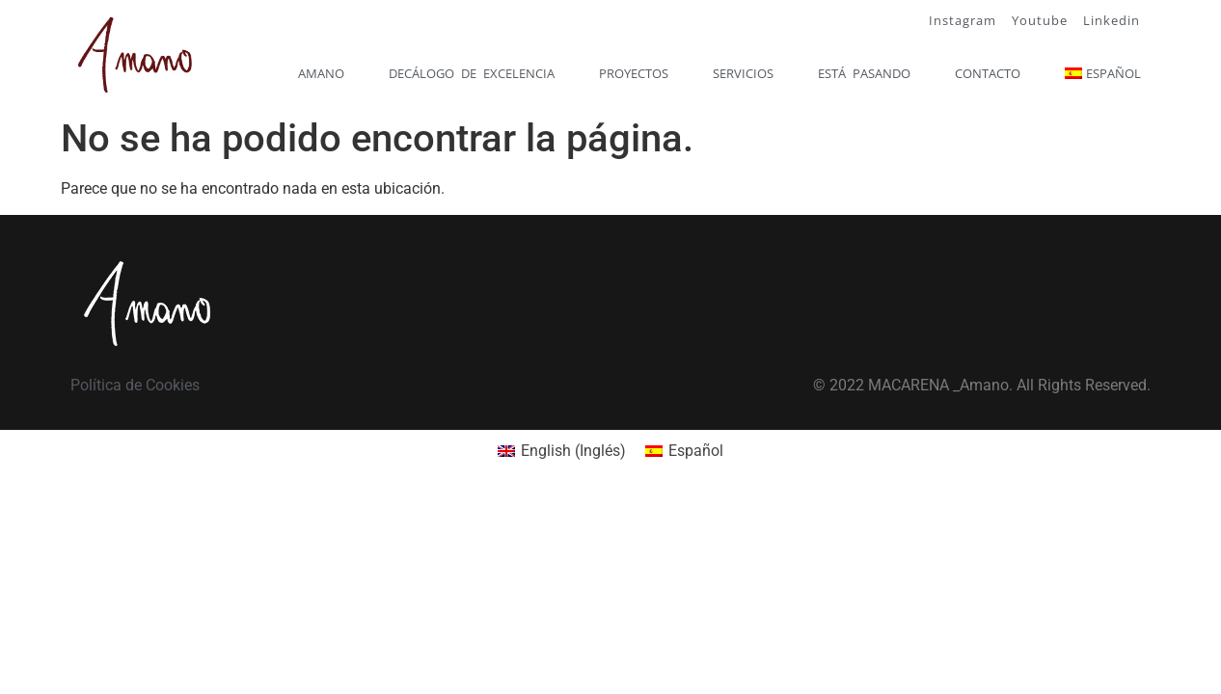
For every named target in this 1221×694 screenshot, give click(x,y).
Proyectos (633, 73)
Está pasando (864, 73)
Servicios (743, 73)
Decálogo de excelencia (472, 73)
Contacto (987, 73)
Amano (321, 73)
